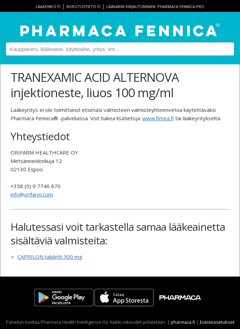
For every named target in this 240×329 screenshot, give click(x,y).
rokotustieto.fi (83, 6)
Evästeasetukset (217, 322)
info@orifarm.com (31, 194)
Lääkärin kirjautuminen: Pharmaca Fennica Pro (155, 6)
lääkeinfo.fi (48, 6)
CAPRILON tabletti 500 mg (49, 256)
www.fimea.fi (158, 118)
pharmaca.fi (183, 322)
